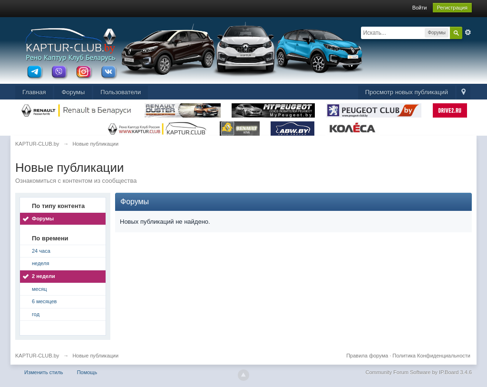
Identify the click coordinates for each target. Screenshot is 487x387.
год (35, 314)
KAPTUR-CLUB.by (37, 355)
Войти (419, 7)
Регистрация (452, 7)
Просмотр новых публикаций (406, 92)
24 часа (41, 251)
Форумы (73, 92)
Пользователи (120, 92)
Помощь (87, 372)
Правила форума (367, 355)
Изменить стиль (43, 372)
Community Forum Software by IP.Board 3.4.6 (418, 372)
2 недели (43, 276)
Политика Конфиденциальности (431, 355)
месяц (39, 289)
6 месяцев (44, 301)
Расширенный (468, 32)
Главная (34, 92)
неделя (40, 263)
